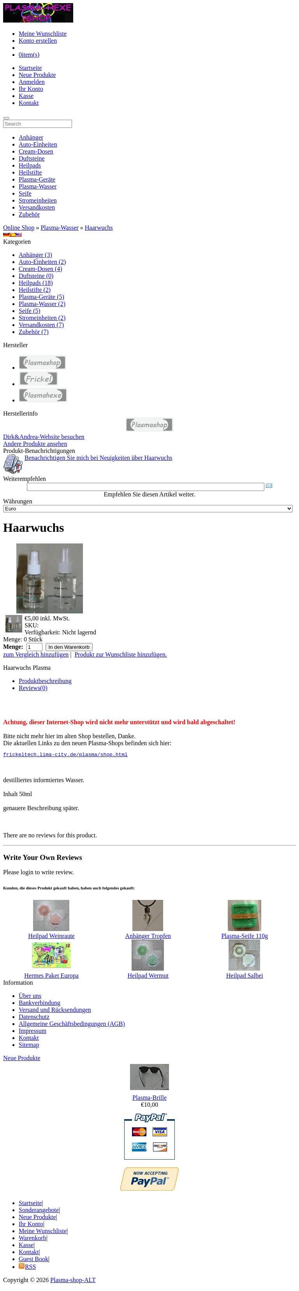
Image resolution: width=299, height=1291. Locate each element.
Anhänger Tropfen (148, 937)
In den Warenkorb (69, 647)
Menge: (12, 639)
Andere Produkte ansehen (35, 443)
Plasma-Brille (149, 1098)
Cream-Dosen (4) (40, 269)
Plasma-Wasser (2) (42, 303)
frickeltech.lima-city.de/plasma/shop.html (65, 755)
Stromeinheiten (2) (42, 317)
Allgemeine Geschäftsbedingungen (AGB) (72, 1025)
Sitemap (29, 1046)
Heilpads (30, 165)
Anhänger (31, 137)
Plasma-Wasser (37, 186)
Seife (25, 193)
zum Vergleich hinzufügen (36, 654)
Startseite (30, 68)
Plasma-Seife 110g (244, 937)
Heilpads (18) (36, 283)
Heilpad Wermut (148, 976)
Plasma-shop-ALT (73, 1281)
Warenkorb (32, 1239)
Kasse (26, 96)
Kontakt (29, 103)
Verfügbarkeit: (42, 632)
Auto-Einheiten (38, 144)
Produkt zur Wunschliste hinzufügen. (120, 654)
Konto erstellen (38, 40)
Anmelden (32, 82)
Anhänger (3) (35, 255)
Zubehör (29, 214)
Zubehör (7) (34, 331)
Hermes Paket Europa (51, 976)
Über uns (30, 997)
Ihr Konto (31, 89)
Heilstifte (30, 172)
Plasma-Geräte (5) (41, 296)
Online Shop (18, 227)
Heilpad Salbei (244, 976)
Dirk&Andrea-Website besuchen (43, 436)
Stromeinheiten (38, 200)
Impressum (32, 1032)
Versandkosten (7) (41, 324)
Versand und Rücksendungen (55, 1011)
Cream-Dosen (36, 151)
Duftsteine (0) (36, 276)
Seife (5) (29, 310)
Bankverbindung (39, 1004)
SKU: (32, 625)
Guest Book (33, 1260)
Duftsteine (32, 158)
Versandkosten (37, 207)
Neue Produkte (37, 75)
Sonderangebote (39, 1211)
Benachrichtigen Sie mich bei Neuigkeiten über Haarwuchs (98, 457)
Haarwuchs (99, 227)
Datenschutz (34, 1018)
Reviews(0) (33, 688)
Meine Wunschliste (43, 33)
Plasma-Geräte (37, 179)
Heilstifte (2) (35, 290)
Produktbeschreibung (45, 681)
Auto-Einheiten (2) (42, 262)
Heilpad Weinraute (51, 937)
